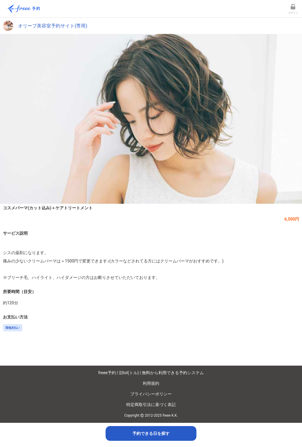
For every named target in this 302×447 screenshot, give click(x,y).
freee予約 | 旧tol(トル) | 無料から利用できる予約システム (151, 372)
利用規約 (151, 383)
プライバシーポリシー (151, 394)
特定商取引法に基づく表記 (151, 404)
